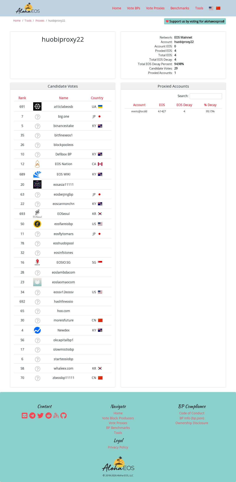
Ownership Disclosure (192, 423)
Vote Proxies (155, 8)
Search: (200, 96)
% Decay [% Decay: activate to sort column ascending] (210, 105)
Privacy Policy (118, 447)
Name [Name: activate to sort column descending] (63, 98)
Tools (199, 8)
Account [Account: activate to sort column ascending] (139, 105)
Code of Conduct (191, 413)
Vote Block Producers (118, 418)
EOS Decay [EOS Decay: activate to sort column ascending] (184, 105)
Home (116, 8)
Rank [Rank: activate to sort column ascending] (22, 98)
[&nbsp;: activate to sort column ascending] (37, 98)
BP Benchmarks (118, 427)
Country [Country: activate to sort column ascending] (97, 98)
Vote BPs (133, 8)
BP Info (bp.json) (192, 418)
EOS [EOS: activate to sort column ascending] (162, 105)
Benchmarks (179, 8)
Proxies (39, 20)
